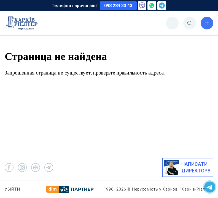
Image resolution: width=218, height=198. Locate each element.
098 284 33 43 (118, 5)
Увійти (12, 189)
